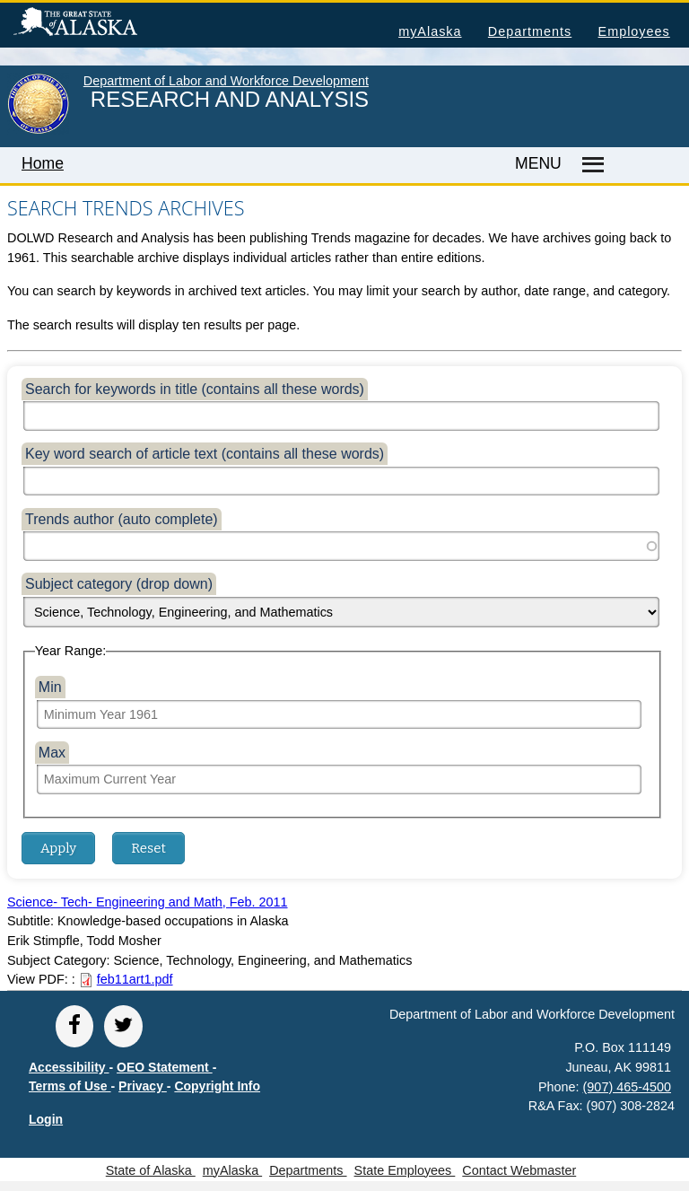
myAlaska (429, 31)
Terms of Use (70, 1086)
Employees (634, 31)
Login (46, 1119)
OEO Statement (165, 1067)
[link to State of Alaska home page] (38, 130)
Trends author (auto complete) (121, 519)
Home (43, 163)
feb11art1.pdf (135, 979)
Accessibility (69, 1067)
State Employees (405, 1170)
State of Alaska (104, 24)
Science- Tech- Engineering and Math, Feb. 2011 (147, 902)
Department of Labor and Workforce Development (226, 81)
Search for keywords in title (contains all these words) (194, 389)
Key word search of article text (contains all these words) (204, 453)
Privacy (142, 1086)
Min (50, 687)
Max (52, 752)
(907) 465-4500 (627, 1087)
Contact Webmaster (519, 1170)
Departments (529, 31)
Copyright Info (217, 1086)
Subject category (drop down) (119, 583)
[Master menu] (590, 165)
